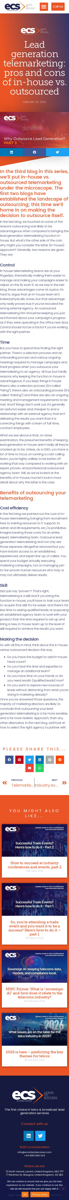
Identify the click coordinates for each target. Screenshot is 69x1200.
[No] (63, 1188)
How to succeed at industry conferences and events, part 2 (34, 865)
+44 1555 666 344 (34, 1155)
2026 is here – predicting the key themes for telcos (34, 1054)
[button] (44, 7)
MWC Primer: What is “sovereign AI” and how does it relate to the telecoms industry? (34, 993)
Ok (24, 1194)
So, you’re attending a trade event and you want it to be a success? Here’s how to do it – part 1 (34, 928)
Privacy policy (39, 1194)
